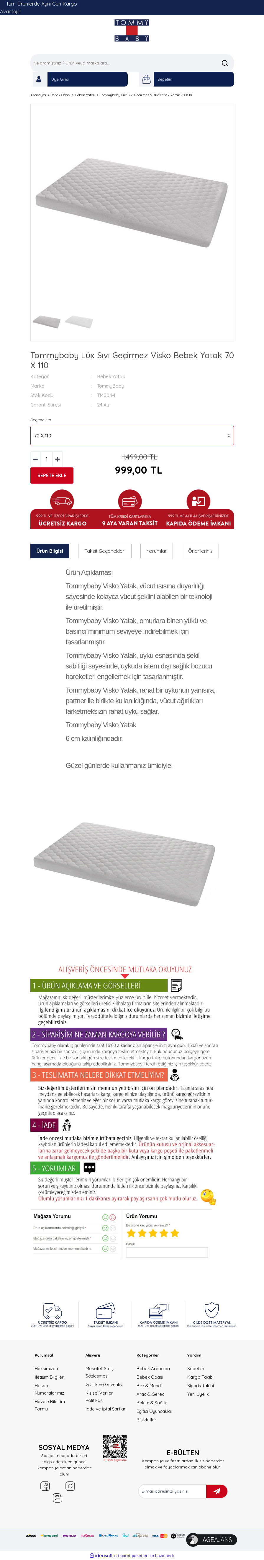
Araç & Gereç (150, 1394)
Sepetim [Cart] (165, 79)
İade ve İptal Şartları (106, 1409)
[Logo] (132, 30)
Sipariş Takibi (200, 1385)
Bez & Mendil (150, 1385)
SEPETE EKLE (51, 475)
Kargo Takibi (200, 1377)
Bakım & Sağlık (152, 1402)
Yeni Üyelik (198, 1394)
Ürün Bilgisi (50, 551)
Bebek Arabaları (153, 1368)
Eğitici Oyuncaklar (155, 1411)
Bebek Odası (150, 1377)
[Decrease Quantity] (35, 459)
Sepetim (195, 1368)
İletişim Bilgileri (50, 1377)
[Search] (132, 63)
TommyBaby (110, 386)
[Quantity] (46, 459)
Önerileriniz (200, 551)
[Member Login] (40, 79)
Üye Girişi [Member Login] (60, 79)
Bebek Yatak (111, 376)
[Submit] (216, 1491)
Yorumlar (157, 551)
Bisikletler (146, 1420)
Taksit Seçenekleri (104, 551)
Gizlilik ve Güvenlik (104, 1384)
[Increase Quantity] (57, 459)
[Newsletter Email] (172, 1491)
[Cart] (146, 79)
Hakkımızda (46, 1368)
